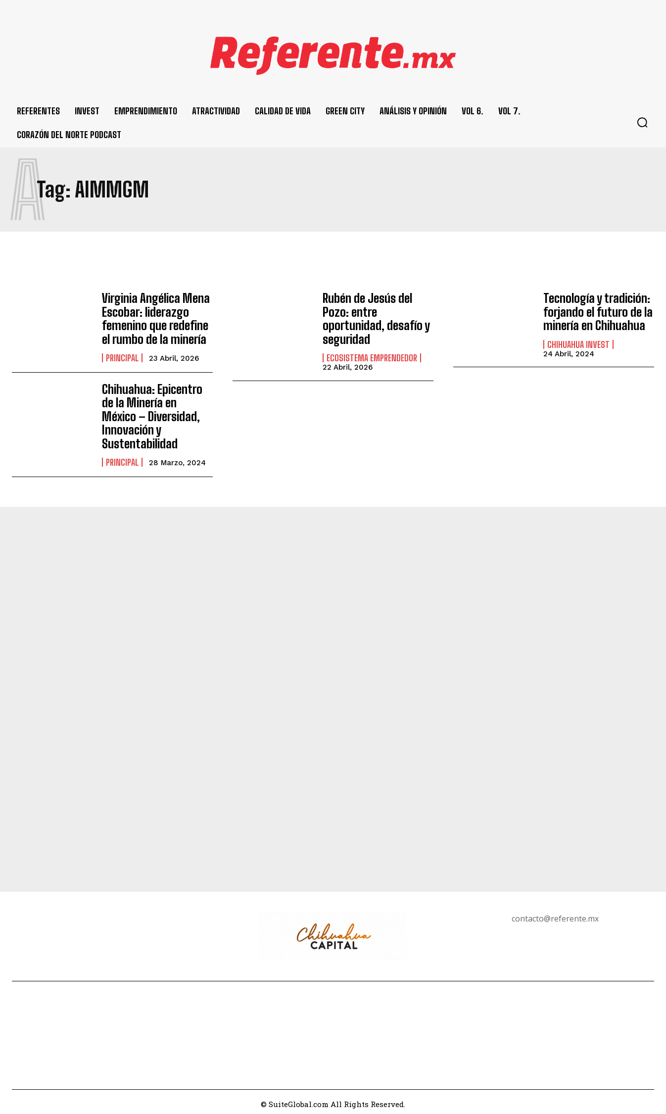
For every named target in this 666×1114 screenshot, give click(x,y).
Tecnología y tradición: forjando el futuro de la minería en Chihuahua (597, 311)
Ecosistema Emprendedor (372, 355)
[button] (642, 122)
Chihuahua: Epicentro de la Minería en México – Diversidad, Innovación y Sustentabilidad (157, 413)
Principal (122, 355)
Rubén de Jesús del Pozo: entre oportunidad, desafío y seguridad (375, 317)
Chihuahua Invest (578, 343)
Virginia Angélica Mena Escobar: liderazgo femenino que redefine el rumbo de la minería (155, 317)
